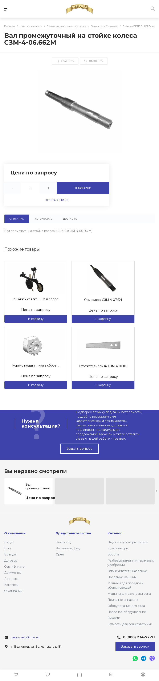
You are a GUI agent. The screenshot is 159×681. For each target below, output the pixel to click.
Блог (7, 548)
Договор (10, 560)
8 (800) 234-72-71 (139, 637)
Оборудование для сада (126, 606)
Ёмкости (113, 618)
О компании (13, 591)
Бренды (10, 554)
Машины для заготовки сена (129, 594)
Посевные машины (121, 577)
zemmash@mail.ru (25, 637)
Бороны (113, 554)
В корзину (36, 319)
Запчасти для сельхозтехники (129, 624)
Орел (60, 554)
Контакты (11, 585)
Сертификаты (14, 566)
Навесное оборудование (126, 612)
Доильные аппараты (122, 600)
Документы (12, 573)
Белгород (63, 542)
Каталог (114, 533)
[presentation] (156, 491)
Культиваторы (117, 548)
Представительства (73, 533)
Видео (9, 542)
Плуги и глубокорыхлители (127, 542)
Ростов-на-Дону (68, 548)
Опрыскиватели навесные (127, 571)
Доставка (11, 579)
